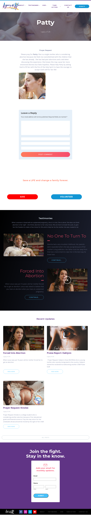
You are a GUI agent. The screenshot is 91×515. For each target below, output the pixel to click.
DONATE (82, 6)
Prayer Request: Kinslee (15, 408)
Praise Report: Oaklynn (59, 353)
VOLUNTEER (66, 197)
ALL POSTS (45, 438)
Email (35, 476)
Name (36, 483)
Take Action (54, 6)
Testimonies (33, 5)
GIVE (22, 197)
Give (44, 5)
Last (47, 489)
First (35, 489)
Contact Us (68, 6)
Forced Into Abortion (14, 353)
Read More (11, 372)
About (21, 5)
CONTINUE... (57, 260)
